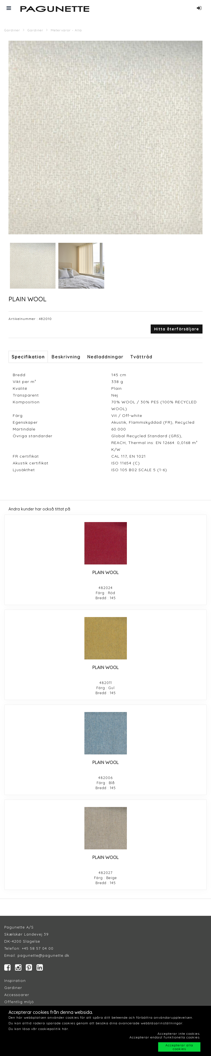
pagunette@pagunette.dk (43, 955)
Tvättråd (141, 357)
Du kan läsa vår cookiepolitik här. (38, 1029)
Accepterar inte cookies (178, 1033)
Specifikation (28, 357)
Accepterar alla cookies (179, 1047)
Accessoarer (16, 994)
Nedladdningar (105, 357)
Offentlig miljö (19, 1001)
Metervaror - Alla (66, 30)
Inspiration (15, 980)
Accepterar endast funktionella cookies (164, 1037)
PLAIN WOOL (105, 572)
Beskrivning (66, 357)
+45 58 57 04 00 (37, 948)
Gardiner (12, 30)
